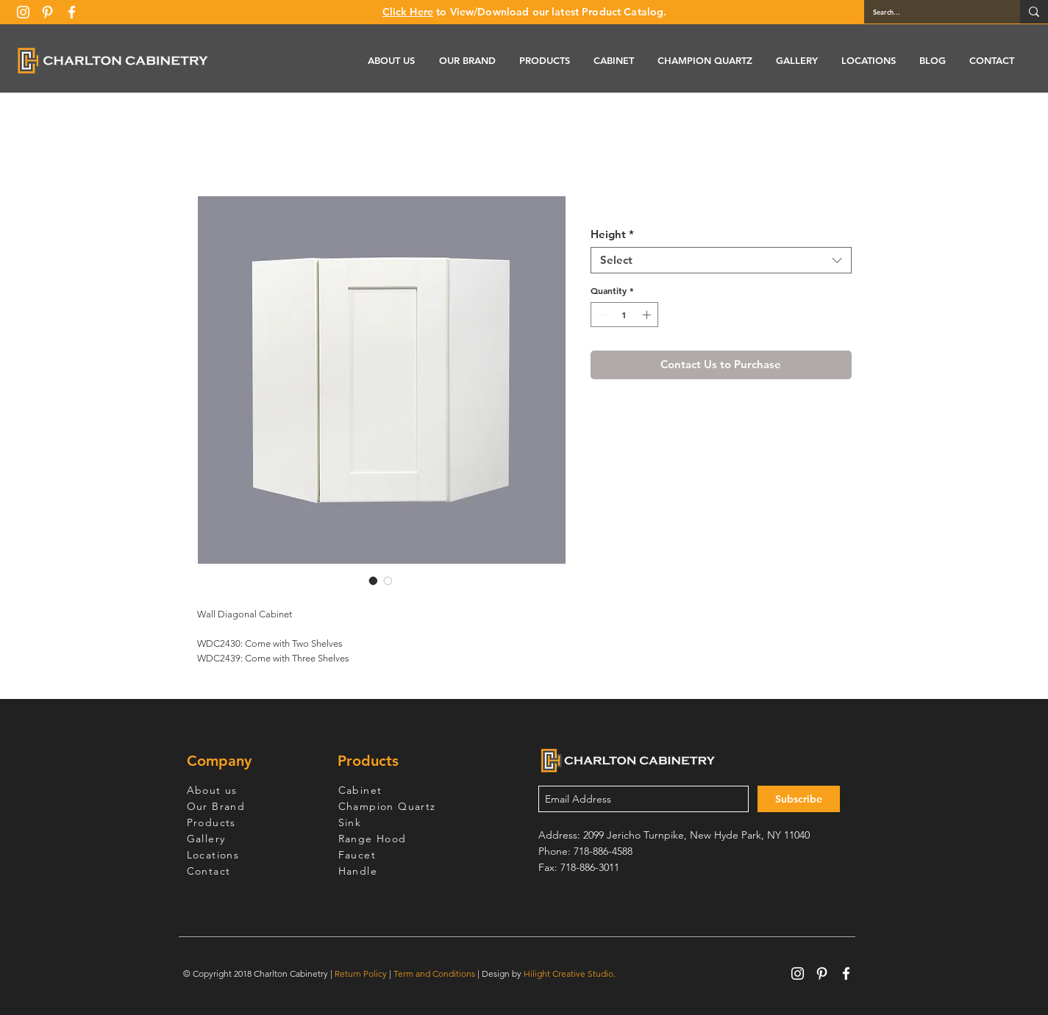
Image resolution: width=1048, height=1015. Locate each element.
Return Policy (361, 973)
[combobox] (721, 260)
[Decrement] (601, 314)
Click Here (407, 11)
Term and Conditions (434, 973)
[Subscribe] (799, 799)
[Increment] (648, 314)
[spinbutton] (624, 314)
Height (612, 234)
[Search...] (931, 12)
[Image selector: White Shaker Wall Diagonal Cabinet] (373, 580)
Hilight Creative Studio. (570, 973)
